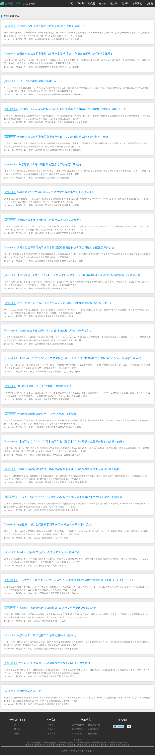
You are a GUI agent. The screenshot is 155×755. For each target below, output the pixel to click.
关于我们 (51, 725)
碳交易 (91, 3)
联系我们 (51, 729)
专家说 (149, 3)
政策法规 (137, 3)
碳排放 (102, 3)
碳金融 (113, 3)
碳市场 (124, 3)
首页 (70, 3)
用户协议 (51, 733)
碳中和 (80, 3)
